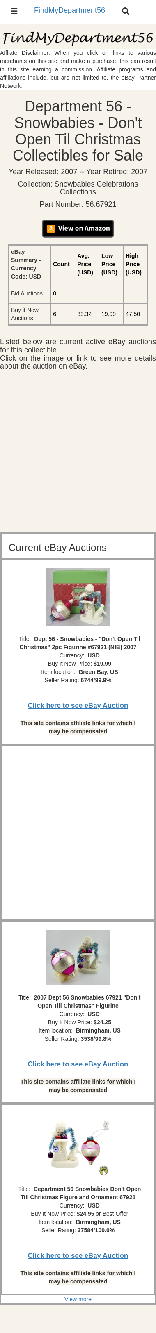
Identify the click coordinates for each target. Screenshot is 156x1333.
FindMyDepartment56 (69, 10)
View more (78, 1299)
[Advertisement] (78, 453)
